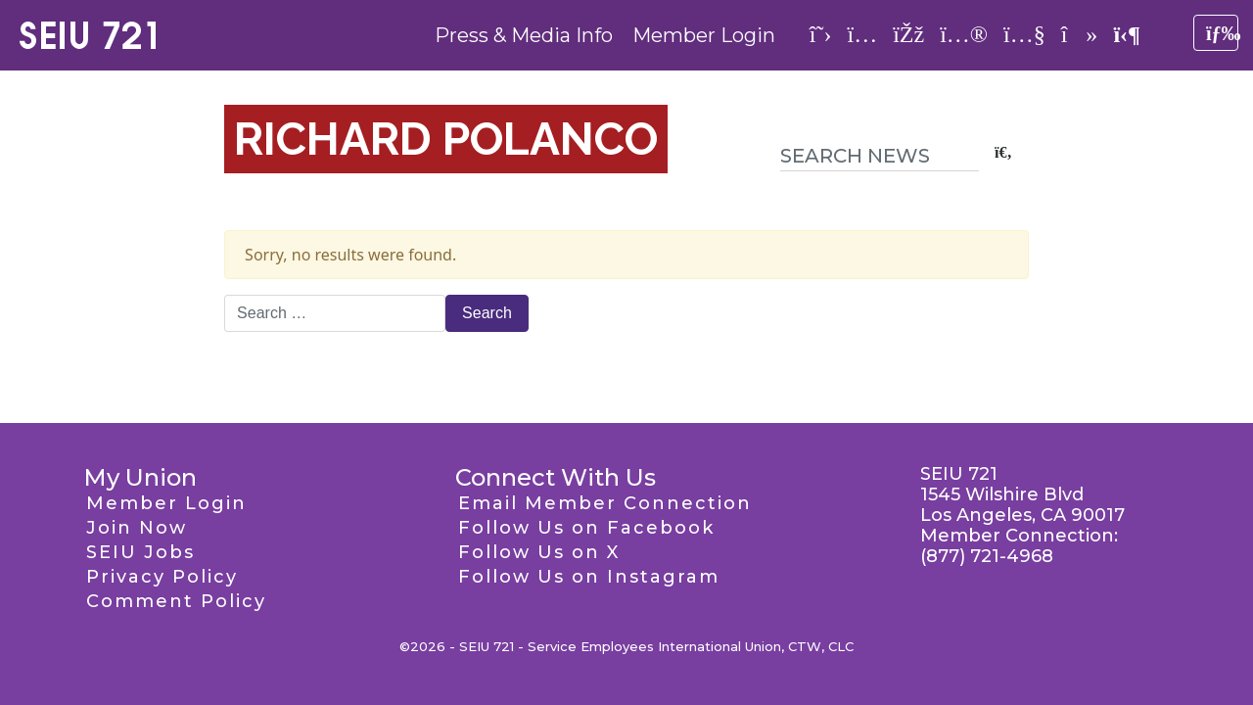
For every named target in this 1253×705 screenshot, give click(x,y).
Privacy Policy (162, 577)
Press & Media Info (524, 35)
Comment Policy (176, 601)
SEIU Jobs (140, 552)
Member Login (703, 35)
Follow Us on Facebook (586, 528)
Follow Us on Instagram (588, 577)
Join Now (136, 528)
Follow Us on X (539, 552)
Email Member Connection (605, 503)
